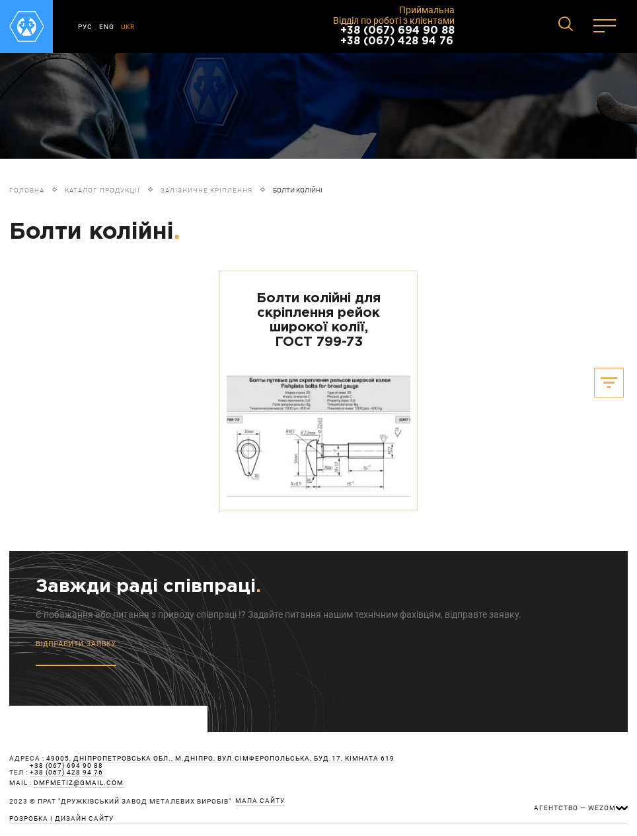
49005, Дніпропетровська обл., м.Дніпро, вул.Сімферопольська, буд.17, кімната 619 (220, 758)
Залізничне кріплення (206, 190)
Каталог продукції (102, 190)
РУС (85, 26)
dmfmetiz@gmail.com (79, 783)
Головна (26, 190)
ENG (106, 26)
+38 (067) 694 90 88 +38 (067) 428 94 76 (397, 36)
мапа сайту (260, 801)
